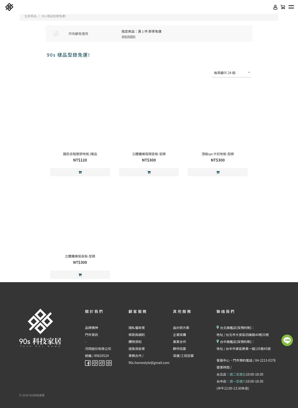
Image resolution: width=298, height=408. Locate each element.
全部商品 (30, 16)
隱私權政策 (137, 327)
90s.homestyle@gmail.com (149, 362)
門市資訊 (91, 334)
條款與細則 (137, 334)
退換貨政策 (137, 348)
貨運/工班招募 (183, 355)
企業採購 (179, 334)
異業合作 (179, 341)
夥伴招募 (179, 348)
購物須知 (135, 341)
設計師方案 (181, 327)
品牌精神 (91, 327)
